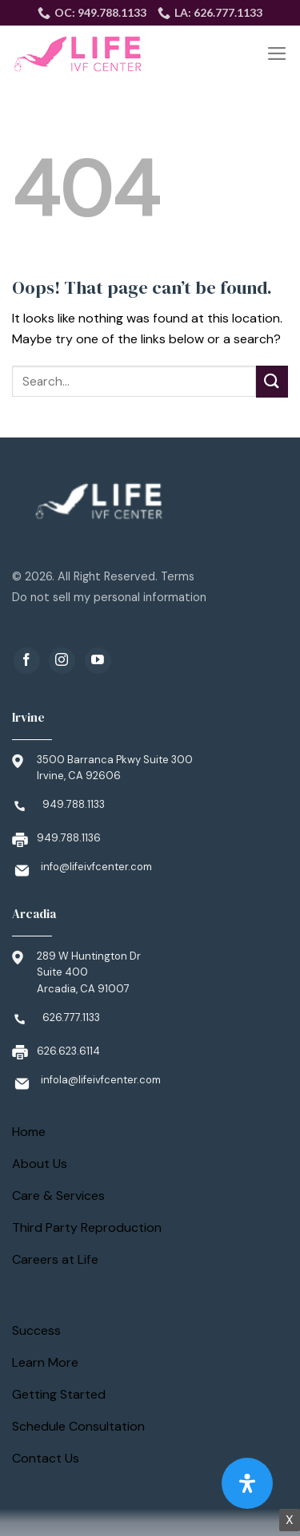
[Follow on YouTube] (98, 660)
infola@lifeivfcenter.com (101, 1080)
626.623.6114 (68, 1051)
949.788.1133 (73, 804)
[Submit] (272, 381)
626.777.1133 (71, 1017)
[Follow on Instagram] (62, 660)
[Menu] (277, 53)
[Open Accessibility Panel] (247, 1483)
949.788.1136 (69, 838)
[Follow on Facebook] (27, 660)
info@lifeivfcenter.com (96, 866)
